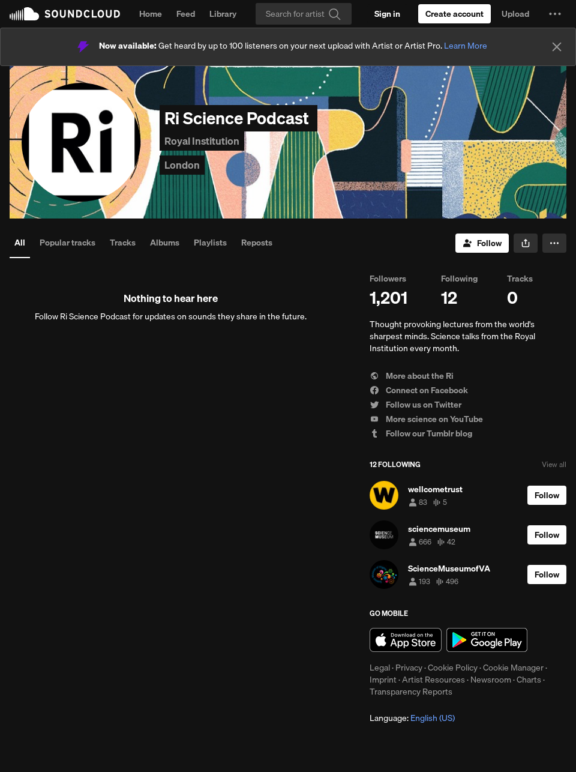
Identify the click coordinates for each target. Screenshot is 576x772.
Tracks (123, 242)
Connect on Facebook (419, 390)
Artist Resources (433, 679)
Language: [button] (412, 718)
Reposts (256, 242)
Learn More (465, 45)
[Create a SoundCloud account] (454, 13)
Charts (529, 679)
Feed (185, 13)
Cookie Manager (513, 667)
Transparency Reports (411, 691)
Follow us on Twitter (415, 404)
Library (222, 13)
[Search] (304, 14)
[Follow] (482, 243)
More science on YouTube (426, 419)
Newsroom (490, 679)
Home (150, 13)
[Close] (556, 46)
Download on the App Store (406, 640)
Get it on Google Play (486, 640)
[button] (555, 14)
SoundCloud (65, 13)
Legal (380, 667)
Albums (164, 242)
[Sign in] (387, 13)
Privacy (408, 667)
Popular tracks (67, 242)
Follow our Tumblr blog (421, 433)
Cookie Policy (453, 667)
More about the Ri (412, 375)
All (19, 242)
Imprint (383, 679)
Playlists (210, 242)
